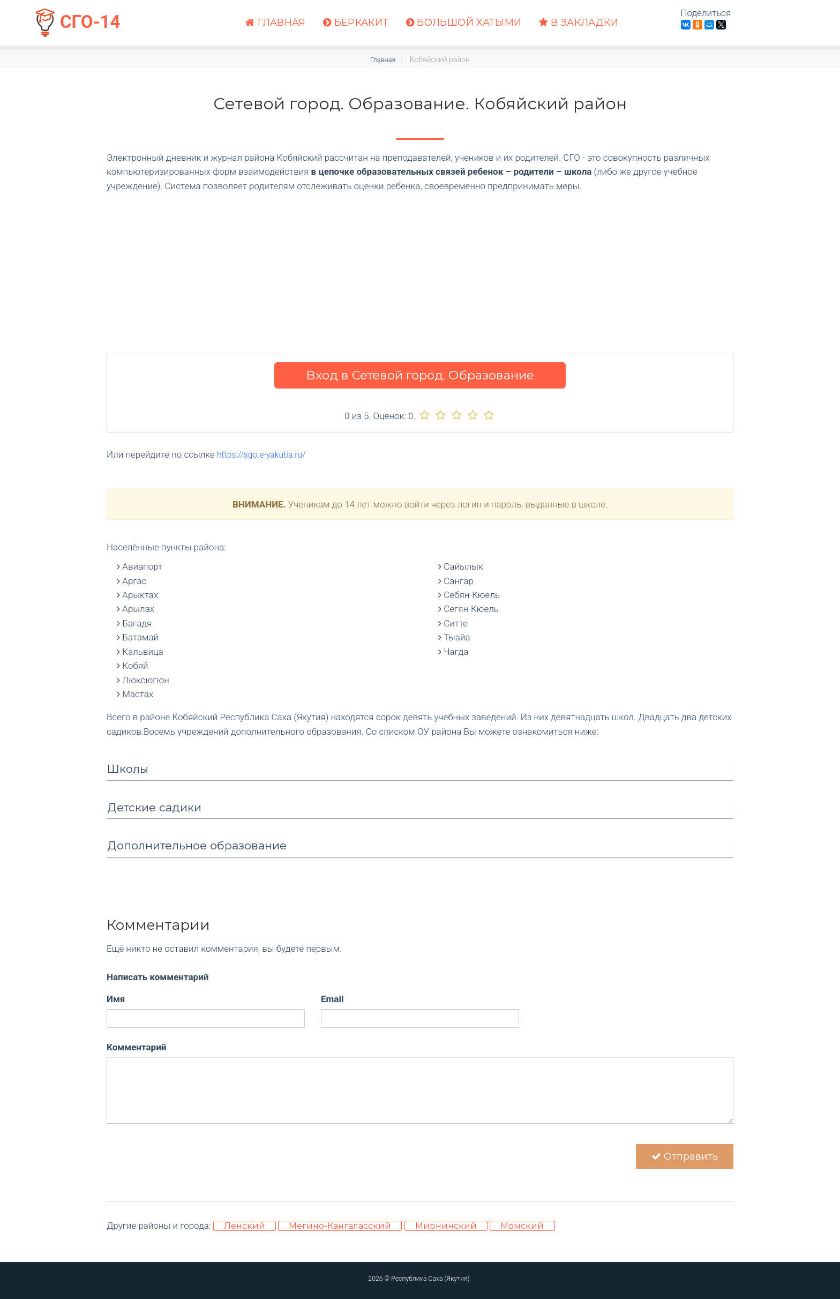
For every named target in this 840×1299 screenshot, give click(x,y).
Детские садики (154, 806)
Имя (116, 999)
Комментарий (136, 1046)
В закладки (578, 22)
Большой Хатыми (464, 22)
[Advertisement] (420, 268)
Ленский (244, 1232)
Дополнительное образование (197, 845)
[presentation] (188, 1147)
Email (332, 999)
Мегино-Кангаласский (340, 1232)
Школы (127, 768)
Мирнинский (446, 1232)
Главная (275, 22)
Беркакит (356, 22)
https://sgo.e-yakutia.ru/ (264, 454)
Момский (522, 1232)
